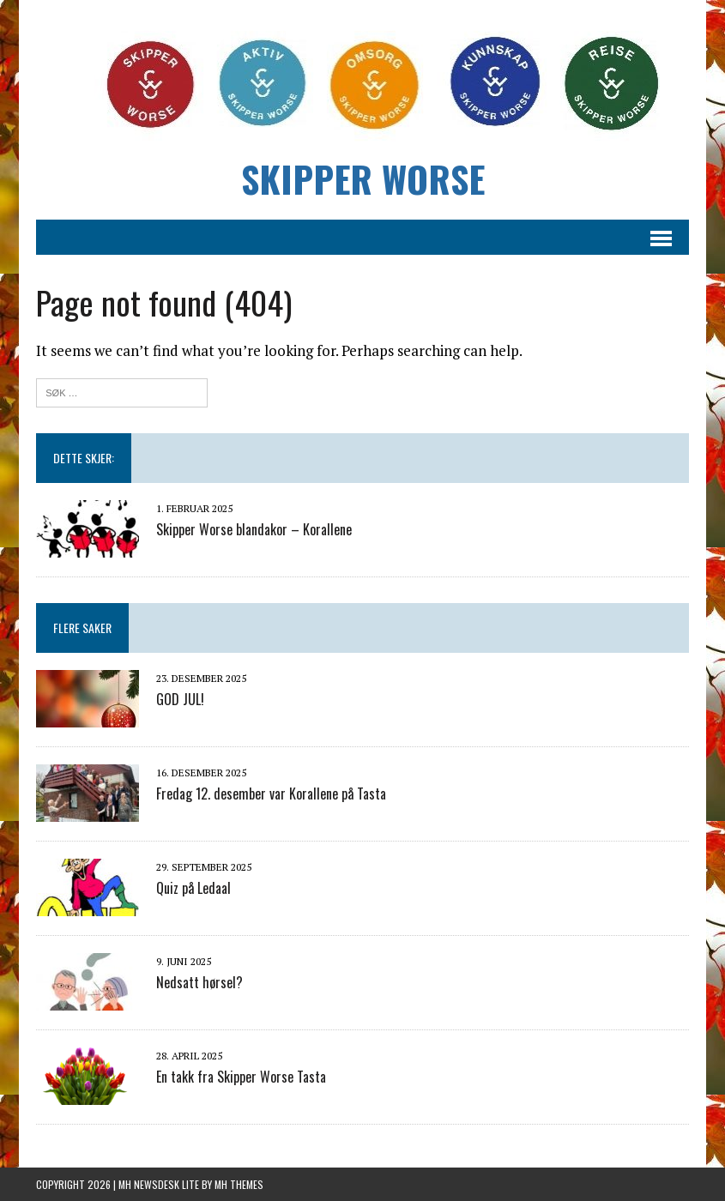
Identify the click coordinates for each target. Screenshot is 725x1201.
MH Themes (238, 1184)
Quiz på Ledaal (193, 888)
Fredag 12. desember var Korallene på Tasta (271, 793)
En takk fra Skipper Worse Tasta (241, 1076)
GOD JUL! (180, 699)
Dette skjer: (83, 458)
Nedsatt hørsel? (199, 982)
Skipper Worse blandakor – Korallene (254, 529)
